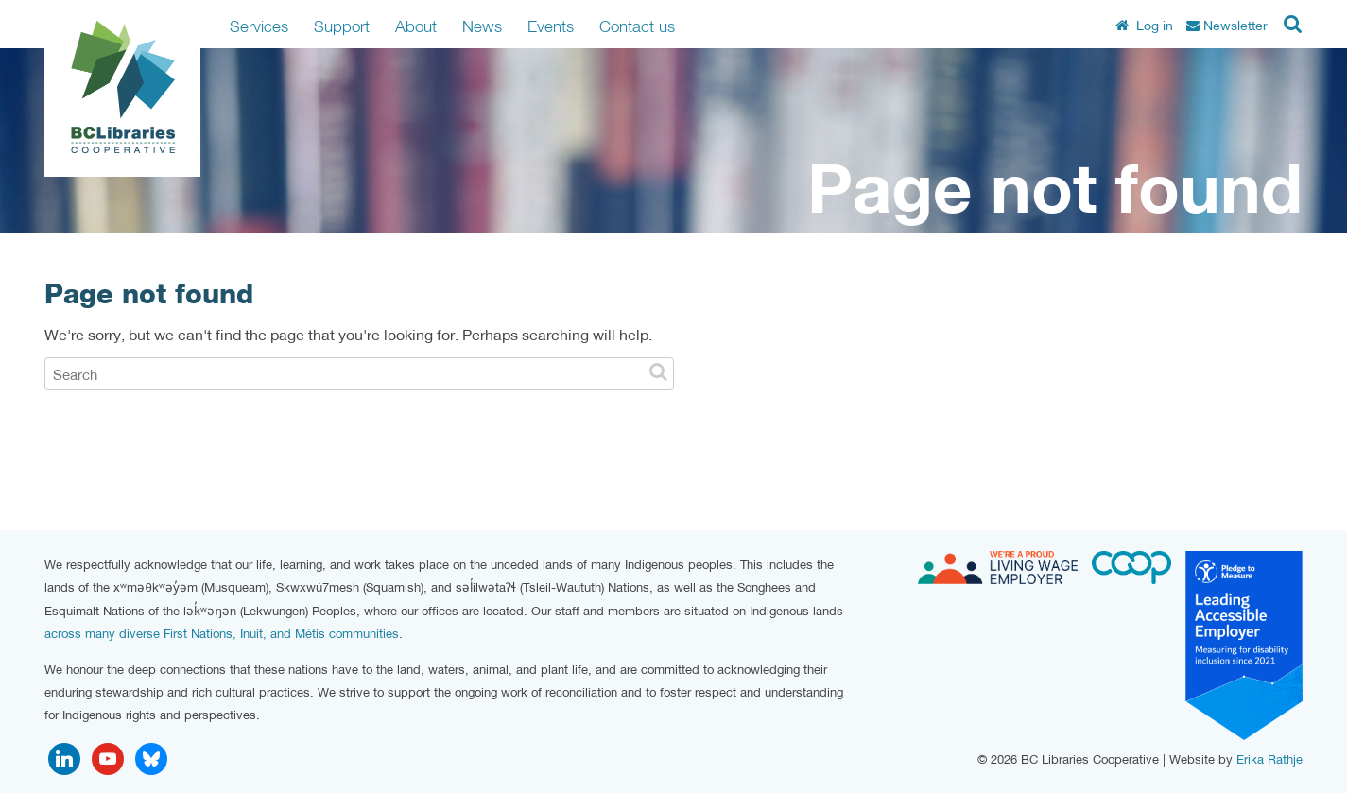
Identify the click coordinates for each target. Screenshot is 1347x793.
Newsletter (1227, 25)
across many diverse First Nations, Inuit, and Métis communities (221, 634)
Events (550, 26)
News (482, 26)
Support (342, 26)
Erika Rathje (1269, 759)
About (416, 26)
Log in (1144, 25)
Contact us (637, 26)
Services (259, 26)
